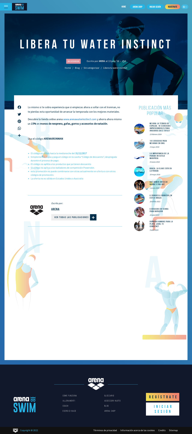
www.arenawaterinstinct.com (79, 119)
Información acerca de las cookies (137, 430)
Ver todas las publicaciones (75, 217)
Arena (102, 61)
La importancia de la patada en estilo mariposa (159, 155)
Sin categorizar (91, 67)
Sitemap (173, 430)
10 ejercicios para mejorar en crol (158, 142)
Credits (162, 430)
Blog (77, 67)
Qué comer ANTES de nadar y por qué (159, 183)
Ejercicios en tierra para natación (159, 210)
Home (124, 6)
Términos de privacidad (105, 430)
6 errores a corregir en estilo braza (161, 196)
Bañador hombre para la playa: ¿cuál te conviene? (161, 223)
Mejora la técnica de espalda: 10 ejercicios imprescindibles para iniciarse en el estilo (160, 127)
